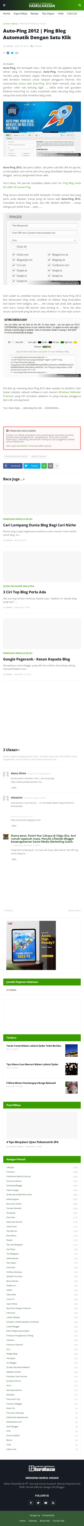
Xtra (42, 1349)
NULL (42, 1385)
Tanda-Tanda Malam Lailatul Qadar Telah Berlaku (33, 1045)
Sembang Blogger (42, 1185)
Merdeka (42, 1395)
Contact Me (58, 1520)
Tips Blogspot (42, 1254)
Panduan (42, 1172)
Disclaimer (22, 445)
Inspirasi (42, 1340)
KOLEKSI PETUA (42, 1381)
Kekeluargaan (42, 1199)
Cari (79, 5)
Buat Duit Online (42, 1204)
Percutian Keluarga (42, 1413)
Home (6, 13)
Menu (4, 5)
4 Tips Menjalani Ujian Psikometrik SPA (32, 1142)
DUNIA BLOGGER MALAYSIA (18, 586)
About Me (45, 1520)
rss (59, 311)
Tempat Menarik (42, 1208)
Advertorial (42, 1226)
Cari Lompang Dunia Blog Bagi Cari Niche (39, 525)
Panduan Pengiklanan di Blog (42, 1335)
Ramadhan (42, 1235)
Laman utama (10, 23)
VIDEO (42, 1290)
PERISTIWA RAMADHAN (42, 1417)
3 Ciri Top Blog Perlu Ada (24, 592)
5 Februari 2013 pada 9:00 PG (39, 773)
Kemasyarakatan (42, 1390)
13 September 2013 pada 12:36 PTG (26, 845)
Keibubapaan (42, 1258)
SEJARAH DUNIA (42, 1372)
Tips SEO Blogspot (42, 1244)
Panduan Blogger (42, 1404)
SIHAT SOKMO (42, 1435)
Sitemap (32, 1520)
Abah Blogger (42, 1426)
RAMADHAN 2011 (42, 1422)
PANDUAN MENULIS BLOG (32, 23)
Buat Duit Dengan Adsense (42, 1308)
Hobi (61, 13)
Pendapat (42, 1358)
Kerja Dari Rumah (42, 1222)
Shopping (42, 1213)
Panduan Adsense (42, 1344)
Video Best (42, 1294)
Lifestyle (42, 1167)
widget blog (42, 1354)
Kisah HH (42, 1408)
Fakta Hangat (42, 1190)
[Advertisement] (42, 712)
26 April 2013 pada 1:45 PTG (35, 798)
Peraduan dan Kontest (42, 1376)
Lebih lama (73, 910)
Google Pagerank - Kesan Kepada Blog (36, 659)
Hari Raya (42, 1249)
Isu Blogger (42, 1363)
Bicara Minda (42, 1281)
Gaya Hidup (20, 13)
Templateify (48, 1515)
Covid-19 (42, 1299)
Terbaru (9, 910)
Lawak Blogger (42, 1326)
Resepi (34, 13)
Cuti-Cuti (72, 13)
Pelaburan (42, 1285)
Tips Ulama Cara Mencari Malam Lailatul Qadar (32, 1064)
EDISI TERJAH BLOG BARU (42, 1331)
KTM (42, 1431)
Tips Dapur (48, 13)
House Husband (42, 1181)
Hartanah (42, 1267)
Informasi (42, 1313)
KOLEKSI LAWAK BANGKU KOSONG (42, 1322)
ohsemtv (17, 797)
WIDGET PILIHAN (39, 456)
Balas (14, 787)
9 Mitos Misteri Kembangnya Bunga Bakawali (31, 1082)
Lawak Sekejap (42, 1317)
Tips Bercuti (42, 1231)
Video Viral (42, 1449)
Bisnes (42, 1440)
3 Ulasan (37, 46)
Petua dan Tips (42, 1399)
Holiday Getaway (42, 1272)
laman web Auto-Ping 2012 (35, 83)
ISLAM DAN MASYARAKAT (42, 1367)
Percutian (42, 1217)
